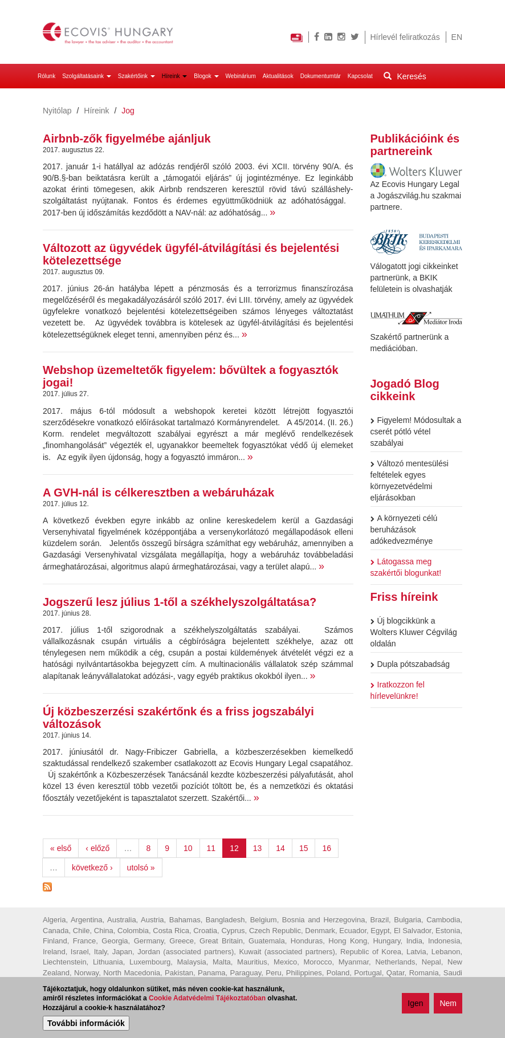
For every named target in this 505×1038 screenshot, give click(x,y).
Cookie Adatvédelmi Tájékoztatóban (207, 999)
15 (303, 848)
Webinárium (241, 76)
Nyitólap (57, 110)
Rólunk (46, 76)
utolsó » (141, 867)
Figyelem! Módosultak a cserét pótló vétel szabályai (416, 431)
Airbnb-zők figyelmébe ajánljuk (127, 138)
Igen (415, 1004)
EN (456, 37)
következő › (92, 867)
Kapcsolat (360, 76)
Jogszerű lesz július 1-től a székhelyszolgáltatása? (179, 602)
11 (211, 848)
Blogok (206, 76)
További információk (86, 1024)
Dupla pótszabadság (410, 664)
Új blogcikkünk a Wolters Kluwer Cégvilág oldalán (413, 632)
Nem (448, 1004)
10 (188, 848)
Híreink (174, 76)
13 (257, 848)
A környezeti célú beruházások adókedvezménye (404, 530)
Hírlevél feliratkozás (405, 37)
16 (326, 848)
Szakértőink (136, 76)
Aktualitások (278, 76)
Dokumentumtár (320, 76)
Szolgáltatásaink (86, 76)
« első (60, 848)
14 (280, 848)
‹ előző (97, 848)
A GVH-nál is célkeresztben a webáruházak (158, 492)
